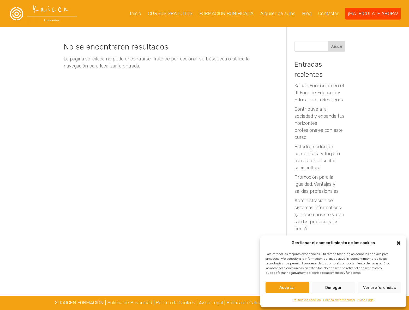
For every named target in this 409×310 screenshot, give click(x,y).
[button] (398, 243)
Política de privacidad (339, 300)
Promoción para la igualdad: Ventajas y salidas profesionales (316, 185)
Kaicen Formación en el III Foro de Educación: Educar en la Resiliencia (319, 93)
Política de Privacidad (130, 303)
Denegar (333, 287)
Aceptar (287, 287)
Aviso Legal (365, 300)
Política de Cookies (175, 303)
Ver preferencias (379, 287)
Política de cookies (307, 300)
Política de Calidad (245, 303)
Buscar (336, 47)
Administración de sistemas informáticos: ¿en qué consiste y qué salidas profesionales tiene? (319, 215)
